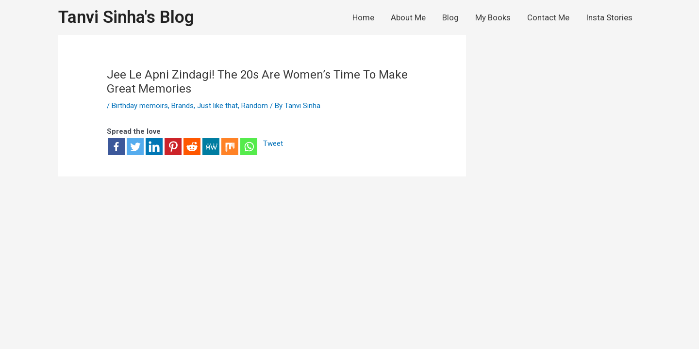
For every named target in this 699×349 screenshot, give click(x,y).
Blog (450, 17)
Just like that (217, 105)
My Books (493, 17)
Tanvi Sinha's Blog (126, 17)
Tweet (273, 144)
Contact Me (548, 17)
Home (363, 17)
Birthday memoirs (140, 105)
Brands (182, 105)
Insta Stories (609, 17)
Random (254, 105)
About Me (408, 17)
